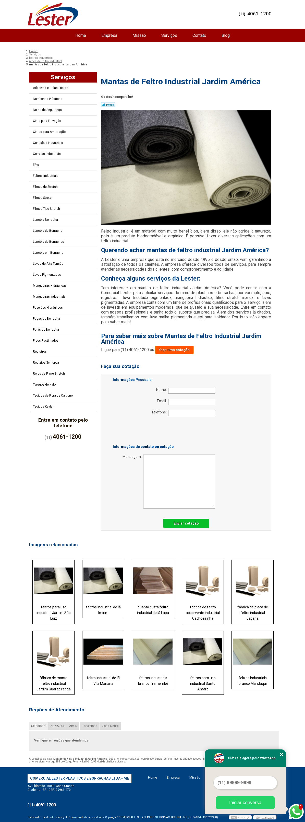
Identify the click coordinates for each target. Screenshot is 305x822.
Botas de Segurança (48, 110)
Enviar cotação (186, 523)
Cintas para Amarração (49, 132)
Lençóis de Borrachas (49, 242)
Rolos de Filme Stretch (49, 373)
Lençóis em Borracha (48, 252)
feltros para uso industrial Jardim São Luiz (53, 612)
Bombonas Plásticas (48, 99)
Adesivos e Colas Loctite (51, 88)
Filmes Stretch (43, 198)
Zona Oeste (110, 726)
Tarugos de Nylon (45, 384)
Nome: (185, 391)
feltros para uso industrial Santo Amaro (203, 683)
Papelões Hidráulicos (48, 307)
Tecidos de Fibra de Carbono (53, 395)
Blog (226, 35)
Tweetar (108, 104)
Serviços (169, 35)
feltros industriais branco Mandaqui (253, 681)
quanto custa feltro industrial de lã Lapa (153, 610)
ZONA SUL (57, 726)
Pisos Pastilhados (46, 340)
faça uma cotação (174, 350)
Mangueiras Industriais (49, 296)
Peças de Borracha (47, 318)
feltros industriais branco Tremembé (153, 681)
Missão (139, 35)
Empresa (109, 35)
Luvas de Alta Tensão (48, 263)
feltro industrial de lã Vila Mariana (103, 681)
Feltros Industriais (46, 176)
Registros (40, 351)
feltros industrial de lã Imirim (103, 610)
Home (80, 35)
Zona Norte (89, 726)
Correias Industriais (47, 154)
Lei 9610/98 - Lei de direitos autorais (103, 761)
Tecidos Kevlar (43, 406)
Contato (199, 35)
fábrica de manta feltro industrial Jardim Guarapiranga (53, 683)
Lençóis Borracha (46, 220)
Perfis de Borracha (46, 329)
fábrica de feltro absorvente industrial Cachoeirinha (203, 612)
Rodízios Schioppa (46, 362)
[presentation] (145, 431)
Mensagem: (169, 481)
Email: (186, 402)
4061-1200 (259, 14)
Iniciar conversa (245, 802)
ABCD (73, 726)
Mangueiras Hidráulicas (50, 285)
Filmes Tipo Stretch (47, 209)
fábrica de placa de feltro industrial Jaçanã (252, 612)
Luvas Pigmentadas (47, 274)
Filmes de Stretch (45, 187)
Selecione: (38, 726)
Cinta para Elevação (47, 121)
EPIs (36, 165)
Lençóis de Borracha (48, 231)
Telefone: (183, 413)
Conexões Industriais (48, 143)
